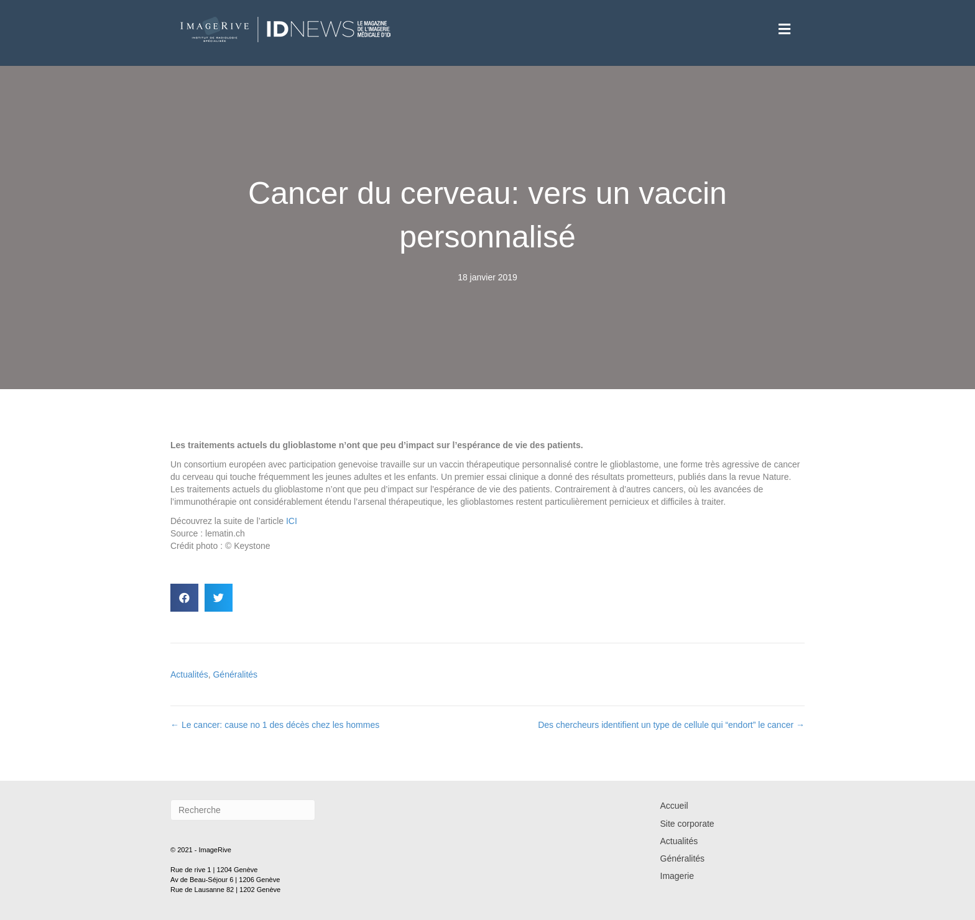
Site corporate (687, 824)
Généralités (235, 674)
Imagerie (677, 876)
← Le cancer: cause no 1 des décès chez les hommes (274, 725)
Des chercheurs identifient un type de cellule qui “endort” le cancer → (671, 725)
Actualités (189, 674)
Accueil (674, 806)
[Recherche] (242, 810)
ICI (291, 521)
